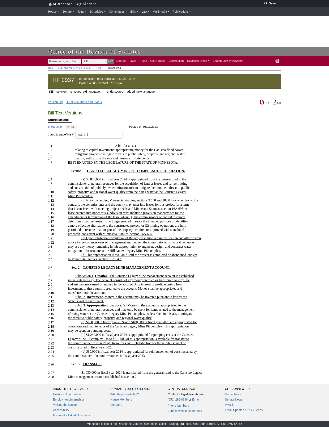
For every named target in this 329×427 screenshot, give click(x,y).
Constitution (176, 60)
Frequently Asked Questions (71, 415)
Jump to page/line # (61, 134)
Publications (181, 11)
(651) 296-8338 (178, 399)
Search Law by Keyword (228, 60)
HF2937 (99, 68)
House (52, 11)
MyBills (229, 404)
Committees (117, 11)
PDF (265, 103)
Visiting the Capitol (65, 404)
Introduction (55, 126)
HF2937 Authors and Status (84, 102)
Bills (133, 11)
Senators (116, 404)
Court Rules (157, 60)
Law (144, 11)
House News (233, 394)
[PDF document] (71, 127)
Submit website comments (185, 411)
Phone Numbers (178, 405)
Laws (133, 60)
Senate (67, 11)
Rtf (277, 103)
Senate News (233, 399)
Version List (55, 102)
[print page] (277, 61)
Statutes (121, 60)
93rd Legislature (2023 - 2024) (73, 68)
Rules (143, 60)
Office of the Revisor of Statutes (94, 51)
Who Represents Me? (124, 394)
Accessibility (61, 410)
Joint (80, 11)
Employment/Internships (69, 399)
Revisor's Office (197, 60)
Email (195, 399)
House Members (121, 399)
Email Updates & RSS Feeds (244, 410)
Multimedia (160, 11)
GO (110, 61)
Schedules (96, 11)
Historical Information (67, 394)
